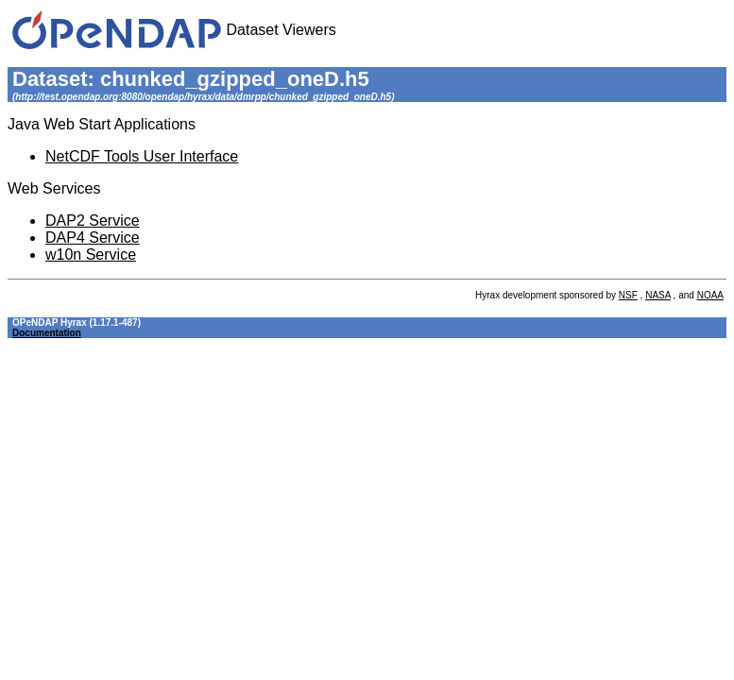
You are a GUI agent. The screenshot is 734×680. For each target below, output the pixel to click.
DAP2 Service (92, 220)
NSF (628, 295)
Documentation (46, 333)
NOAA (710, 295)
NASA (658, 295)
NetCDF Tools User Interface (141, 156)
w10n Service (90, 254)
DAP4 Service (92, 238)
